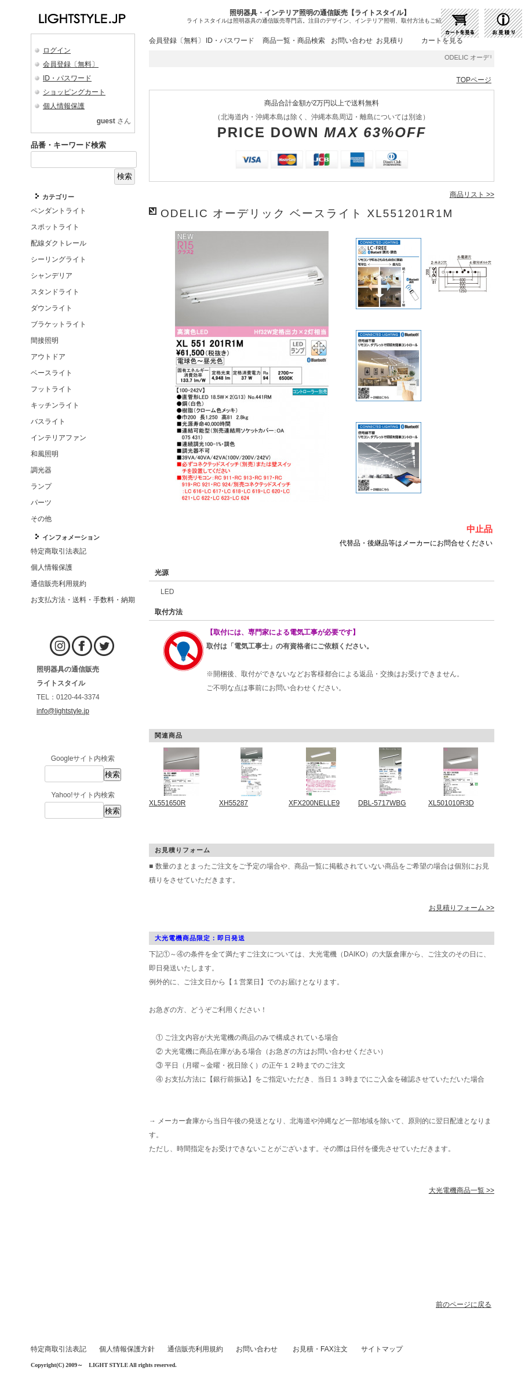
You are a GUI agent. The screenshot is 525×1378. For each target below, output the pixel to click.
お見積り (390, 40)
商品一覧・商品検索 (293, 40)
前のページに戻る (463, 1304)
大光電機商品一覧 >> (461, 1190)
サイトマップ (382, 1349)
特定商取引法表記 (58, 1349)
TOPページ (474, 80)
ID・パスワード (67, 78)
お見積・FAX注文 (320, 1349)
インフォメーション (71, 537)
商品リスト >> (472, 194)
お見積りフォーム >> (461, 908)
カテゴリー (58, 196)
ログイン (57, 50)
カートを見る (442, 40)
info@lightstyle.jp (63, 711)
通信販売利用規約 (195, 1349)
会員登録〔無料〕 (71, 64)
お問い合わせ (352, 40)
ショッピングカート (74, 92)
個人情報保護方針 (127, 1349)
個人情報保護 (64, 106)
